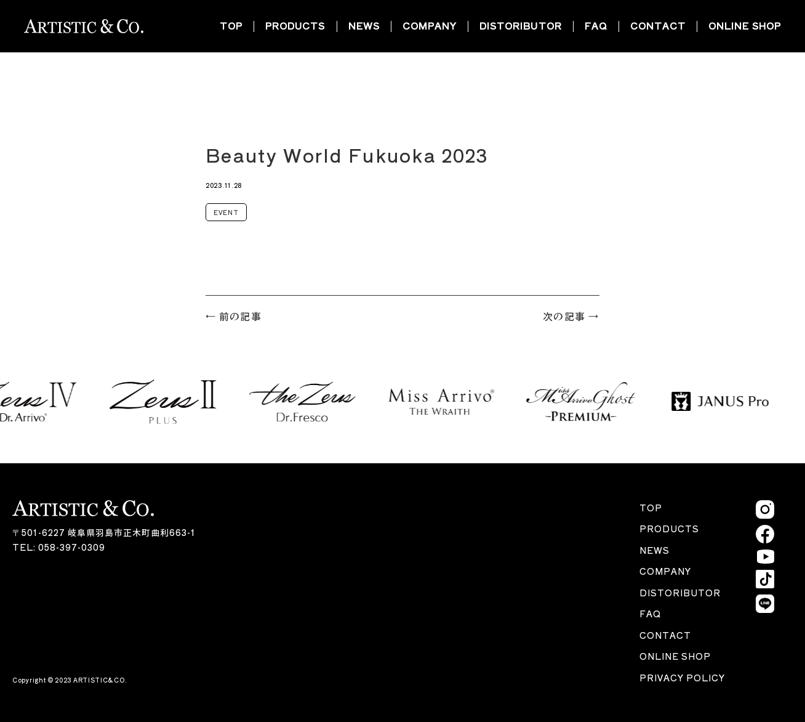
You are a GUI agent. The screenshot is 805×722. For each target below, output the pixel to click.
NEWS (364, 25)
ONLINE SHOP (744, 25)
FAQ (596, 25)
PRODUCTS (295, 25)
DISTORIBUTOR (520, 25)
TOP (231, 25)
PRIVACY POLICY (682, 677)
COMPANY (429, 25)
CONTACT (658, 25)
